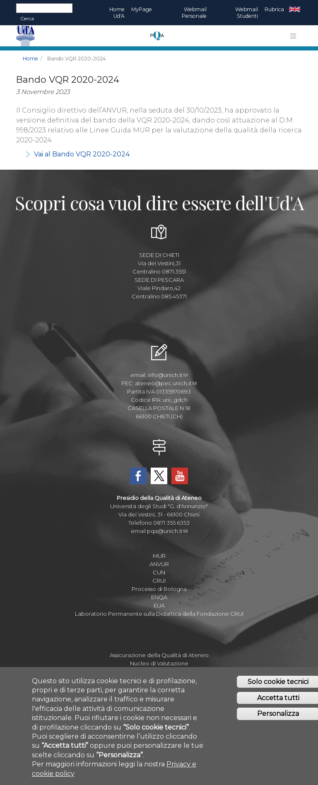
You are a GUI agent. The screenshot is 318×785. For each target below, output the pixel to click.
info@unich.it (168, 375)
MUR (159, 555)
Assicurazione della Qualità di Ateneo (159, 655)
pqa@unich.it (167, 531)
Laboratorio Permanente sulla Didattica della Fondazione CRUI (159, 613)
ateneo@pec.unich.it (166, 383)
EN (294, 9)
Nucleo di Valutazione (159, 663)
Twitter (159, 475)
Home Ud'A (117, 12)
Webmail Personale (194, 12)
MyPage (141, 9)
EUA (159, 605)
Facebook (138, 475)
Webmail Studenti (246, 12)
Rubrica (274, 9)
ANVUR (159, 564)
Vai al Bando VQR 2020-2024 (82, 154)
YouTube (179, 475)
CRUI (159, 580)
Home (30, 58)
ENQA (159, 597)
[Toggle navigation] (293, 36)
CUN (159, 572)
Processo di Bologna (159, 589)
